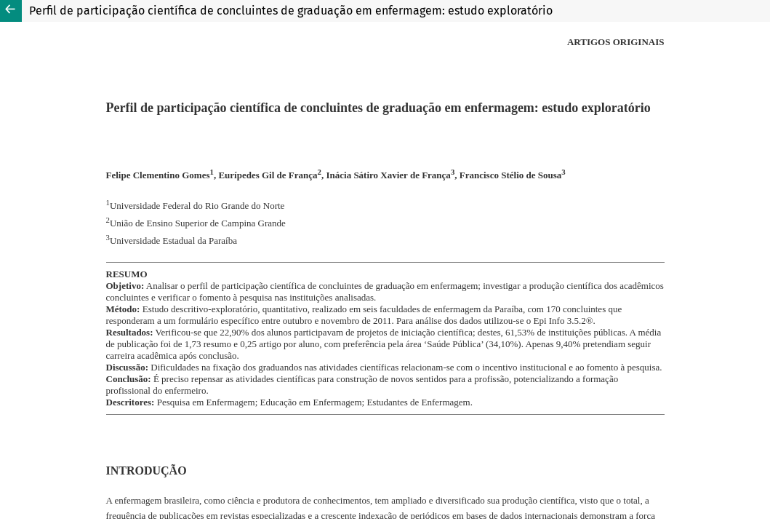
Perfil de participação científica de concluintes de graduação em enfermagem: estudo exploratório (291, 10)
